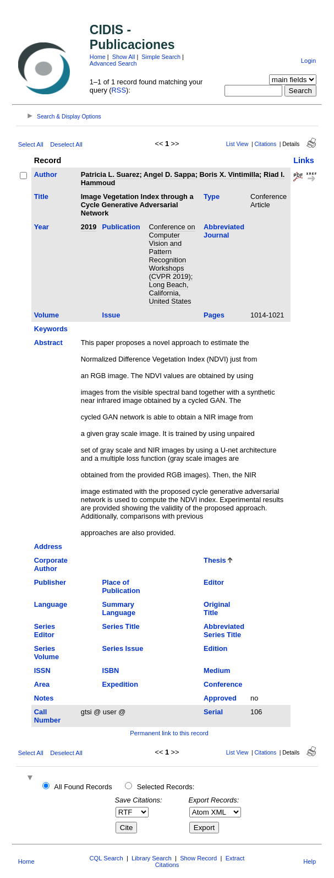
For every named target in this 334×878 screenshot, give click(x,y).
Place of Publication (121, 586)
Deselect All (66, 144)
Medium (217, 670)
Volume (46, 315)
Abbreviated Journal (224, 231)
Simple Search (160, 56)
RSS (119, 90)
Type (212, 196)
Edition (215, 648)
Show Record (198, 858)
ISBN (110, 670)
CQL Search (106, 858)
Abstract (48, 342)
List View (237, 144)
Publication (121, 227)
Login (308, 60)
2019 (88, 227)
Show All (123, 56)
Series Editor (44, 630)
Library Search (152, 858)
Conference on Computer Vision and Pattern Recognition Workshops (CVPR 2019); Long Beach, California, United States (172, 264)
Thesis (215, 560)
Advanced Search (113, 63)
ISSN (42, 670)
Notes (44, 698)
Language (50, 604)
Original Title (217, 608)
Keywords (51, 329)
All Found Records (83, 787)
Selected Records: (166, 787)
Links (303, 160)
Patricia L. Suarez (110, 174)
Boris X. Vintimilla (230, 174)
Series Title (121, 626)
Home (98, 56)
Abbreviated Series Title (224, 630)
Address (48, 546)
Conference (223, 684)
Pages (214, 315)
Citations (265, 144)
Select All (30, 144)
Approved (220, 698)
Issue (111, 315)
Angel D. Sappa (169, 174)
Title (41, 196)
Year (41, 227)
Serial (213, 712)
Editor (214, 582)
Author (45, 174)
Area (42, 684)
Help (309, 861)
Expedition (120, 684)
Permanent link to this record (169, 733)
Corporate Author (51, 564)
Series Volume (46, 652)
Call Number (47, 716)
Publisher (50, 582)
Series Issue (123, 648)
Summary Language (118, 608)
